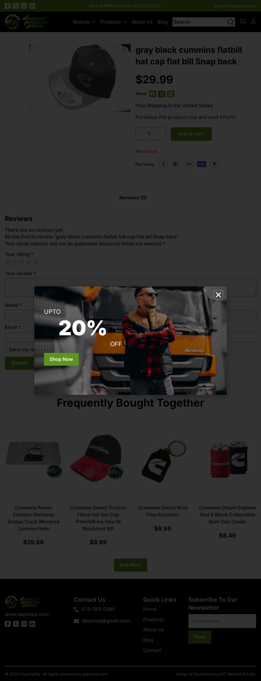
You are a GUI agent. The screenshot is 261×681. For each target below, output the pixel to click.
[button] (218, 294)
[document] (130, 340)
